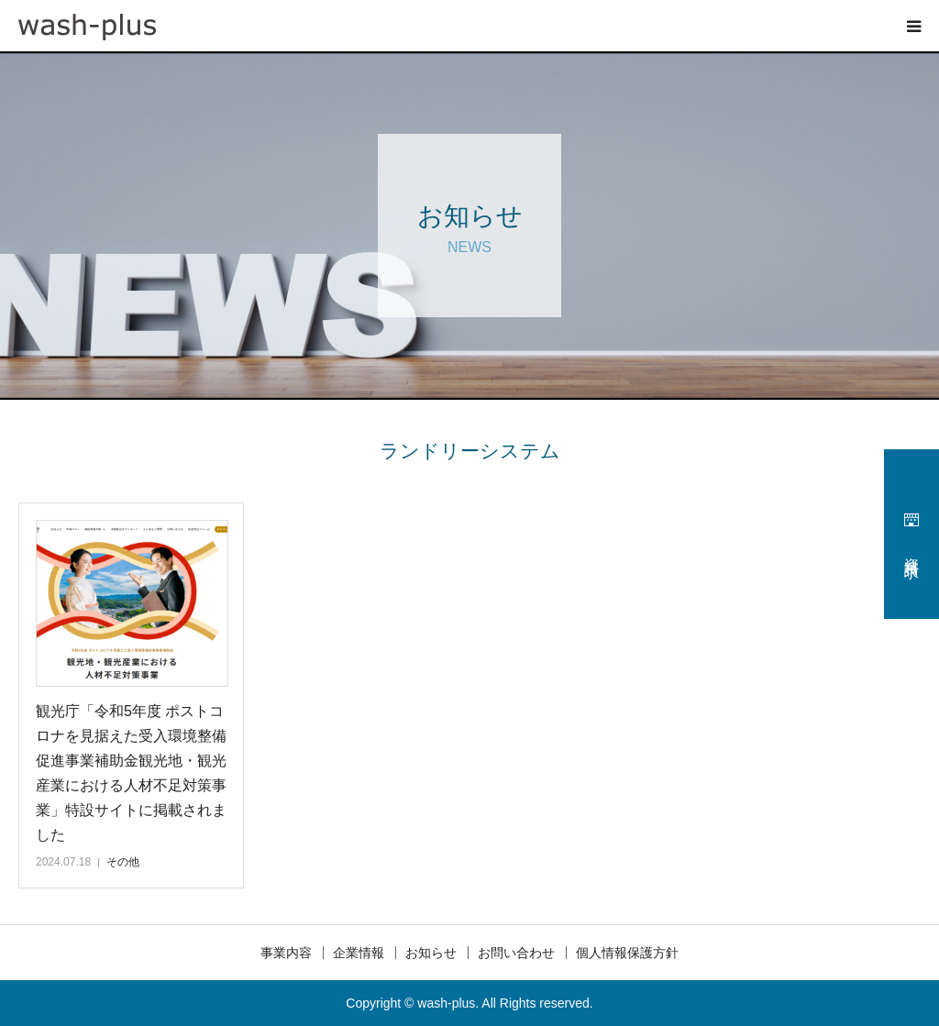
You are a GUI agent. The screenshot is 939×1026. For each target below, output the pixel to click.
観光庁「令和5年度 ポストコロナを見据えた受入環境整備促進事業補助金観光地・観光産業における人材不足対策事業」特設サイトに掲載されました (131, 773)
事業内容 (286, 952)
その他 (122, 861)
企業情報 (358, 952)
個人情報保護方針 (627, 952)
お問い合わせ (516, 952)
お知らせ (431, 952)
